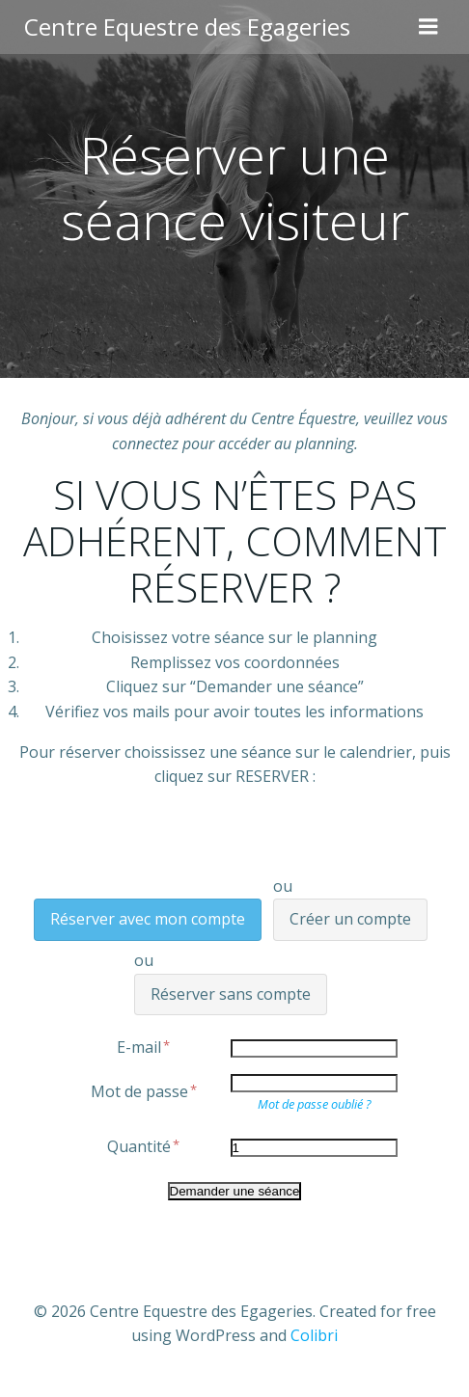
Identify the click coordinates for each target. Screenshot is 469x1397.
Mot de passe (145, 1091)
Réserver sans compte (231, 994)
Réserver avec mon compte (147, 918)
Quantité (144, 1146)
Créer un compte (350, 918)
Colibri (314, 1335)
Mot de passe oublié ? (314, 1104)
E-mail (144, 1047)
